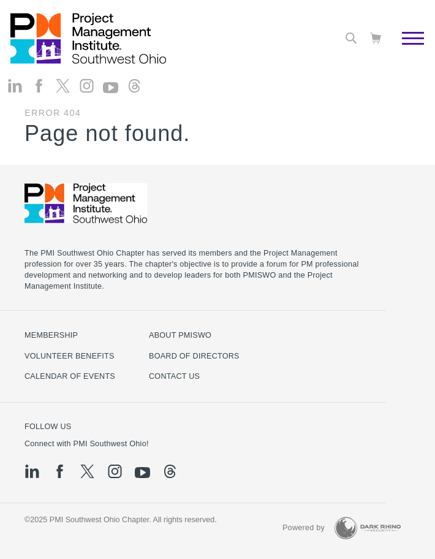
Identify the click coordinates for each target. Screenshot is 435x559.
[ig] (87, 86)
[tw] (63, 86)
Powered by (303, 527)
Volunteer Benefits (70, 356)
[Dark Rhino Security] (367, 528)
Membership (51, 335)
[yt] (111, 87)
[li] (15, 86)
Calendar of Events (70, 376)
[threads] (134, 86)
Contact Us (174, 376)
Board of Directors (194, 356)
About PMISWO (180, 335)
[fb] (39, 86)
